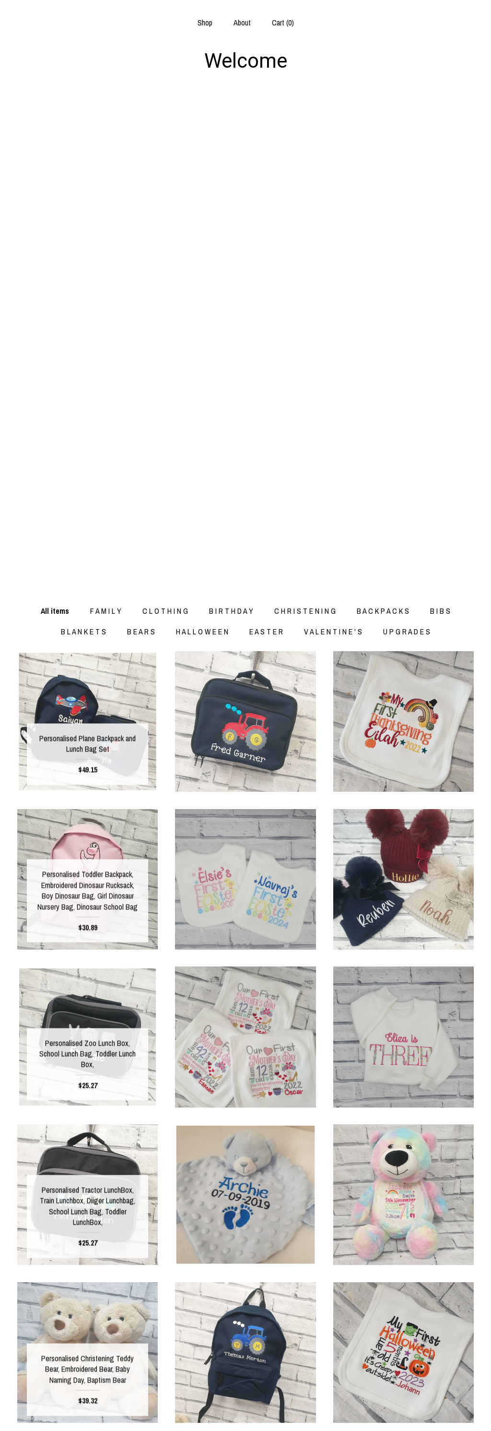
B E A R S (141, 143)
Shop (205, 22)
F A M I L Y (105, 122)
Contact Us (87, 1411)
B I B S (440, 122)
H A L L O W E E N (202, 143)
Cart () (283, 22)
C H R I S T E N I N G (305, 122)
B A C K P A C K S (383, 122)
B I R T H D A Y (231, 122)
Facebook (245, 1364)
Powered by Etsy (403, 1395)
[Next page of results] (320, 1272)
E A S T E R (266, 143)
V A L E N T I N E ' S (333, 143)
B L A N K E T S (83, 143)
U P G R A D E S (406, 143)
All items (55, 122)
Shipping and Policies (87, 1395)
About (242, 22)
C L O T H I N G (165, 122)
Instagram (245, 1380)
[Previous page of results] (171, 1272)
